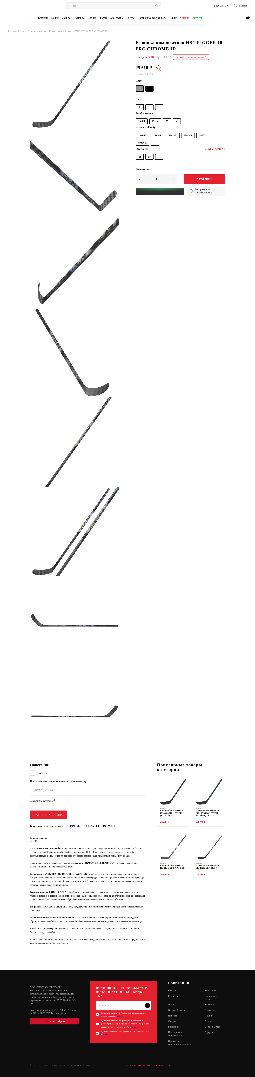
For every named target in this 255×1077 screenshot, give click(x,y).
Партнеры (210, 1010)
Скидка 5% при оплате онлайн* (191, 57)
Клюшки (43, 17)
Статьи (208, 1021)
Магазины (210, 990)
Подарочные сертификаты (152, 17)
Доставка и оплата (211, 998)
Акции (173, 17)
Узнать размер (214, 149)
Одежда (92, 17)
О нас (171, 1005)
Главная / (13, 31)
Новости (173, 1016)
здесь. (119, 1016)
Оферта (209, 1032)
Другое (130, 17)
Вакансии (173, 1027)
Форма (103, 17)
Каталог (172, 990)
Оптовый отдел (176, 1010)
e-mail (105, 1035)
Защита (66, 17)
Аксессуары (116, 17)
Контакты (210, 1005)
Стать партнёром (54, 1021)
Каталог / (23, 31)
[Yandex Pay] (160, 191)
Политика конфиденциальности (180, 1042)
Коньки (55, 17)
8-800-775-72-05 (222, 6)
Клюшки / (33, 31)
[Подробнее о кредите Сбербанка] (215, 191)
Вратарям (79, 17)
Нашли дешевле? (145, 74)
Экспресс (197, 17)
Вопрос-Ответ (212, 1027)
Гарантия (173, 996)
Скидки (184, 17)
